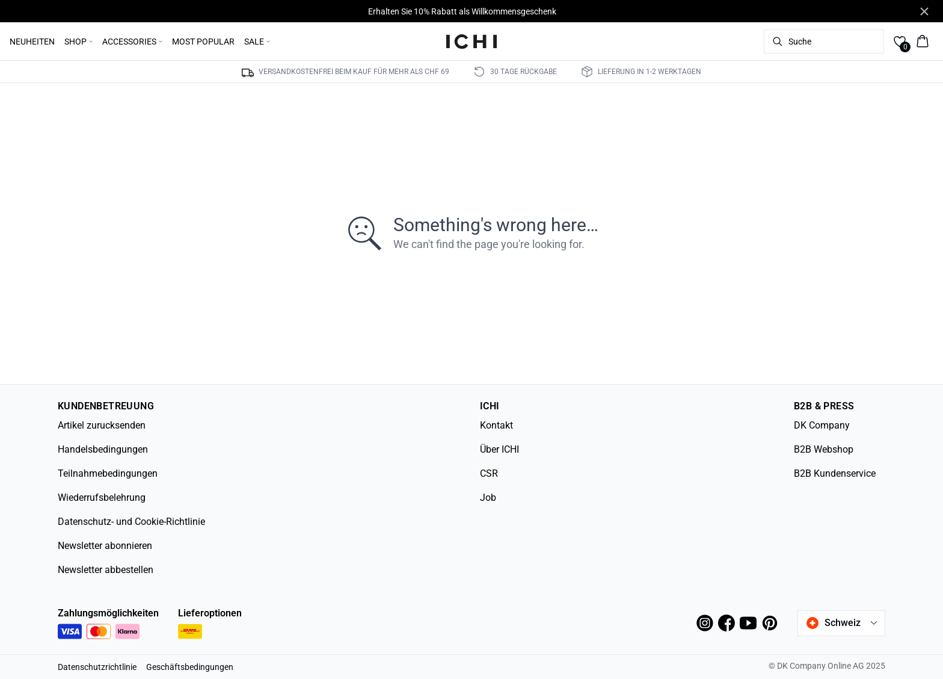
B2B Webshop (823, 449)
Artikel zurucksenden (102, 425)
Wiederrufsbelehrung (102, 497)
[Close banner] (924, 11)
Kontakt (496, 425)
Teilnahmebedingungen (108, 473)
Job (488, 497)
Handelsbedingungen (103, 449)
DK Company (822, 425)
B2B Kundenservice (835, 473)
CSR (489, 473)
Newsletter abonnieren (105, 545)
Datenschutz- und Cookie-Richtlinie (131, 521)
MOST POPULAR (203, 41)
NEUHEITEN (32, 41)
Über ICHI (499, 449)
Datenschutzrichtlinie (97, 667)
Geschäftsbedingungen (189, 667)
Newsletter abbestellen (105, 569)
